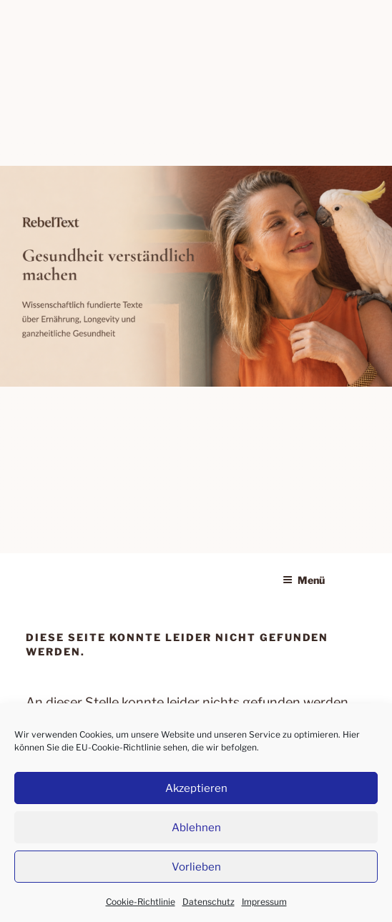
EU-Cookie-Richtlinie (118, 747)
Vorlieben (196, 867)
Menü (304, 580)
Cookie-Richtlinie (140, 901)
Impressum (264, 901)
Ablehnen (196, 827)
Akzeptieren (196, 788)
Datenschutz (208, 901)
